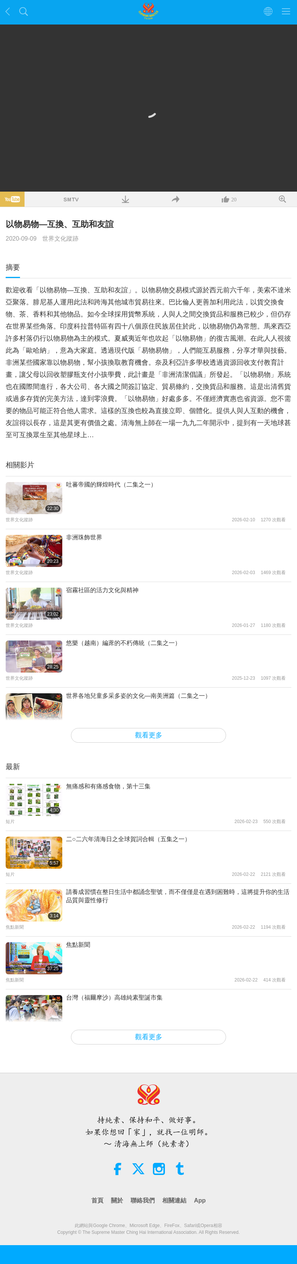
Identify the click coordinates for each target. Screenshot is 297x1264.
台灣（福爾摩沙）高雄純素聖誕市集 (114, 997)
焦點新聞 (78, 944)
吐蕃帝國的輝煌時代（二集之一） (111, 484)
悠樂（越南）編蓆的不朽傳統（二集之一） (123, 643)
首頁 (97, 1200)
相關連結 (174, 1200)
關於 (117, 1200)
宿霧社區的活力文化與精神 (102, 590)
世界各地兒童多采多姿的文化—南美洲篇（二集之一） (138, 696)
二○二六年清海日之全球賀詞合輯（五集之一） (128, 839)
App (200, 1200)
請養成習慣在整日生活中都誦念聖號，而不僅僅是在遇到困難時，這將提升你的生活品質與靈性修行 (177, 896)
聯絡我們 (143, 1200)
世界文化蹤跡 (60, 238)
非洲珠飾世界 (84, 537)
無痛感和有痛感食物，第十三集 (108, 786)
